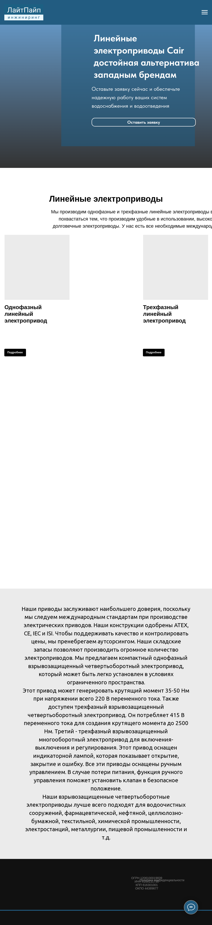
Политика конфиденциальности (162, 880)
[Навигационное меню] (205, 12)
